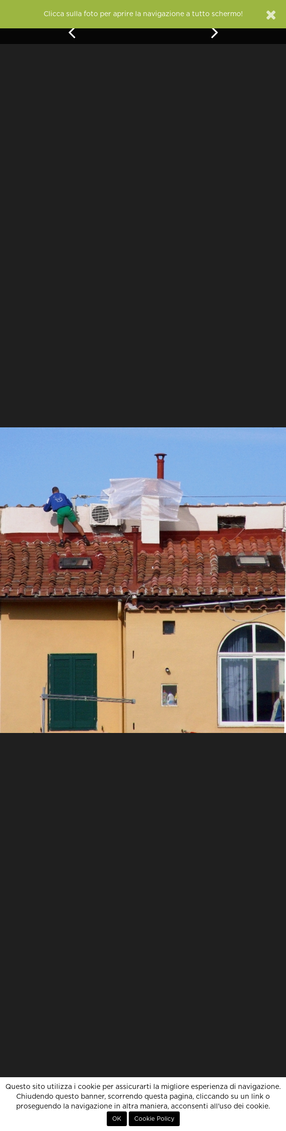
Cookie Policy (154, 1119)
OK (116, 1119)
